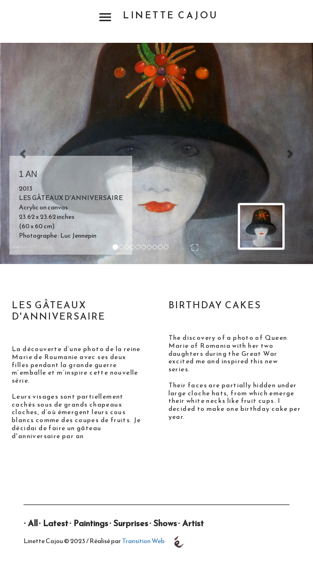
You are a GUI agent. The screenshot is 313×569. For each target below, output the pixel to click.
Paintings (90, 523)
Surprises (130, 523)
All (33, 523)
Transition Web (143, 541)
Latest (55, 523)
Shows (165, 523)
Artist (193, 523)
